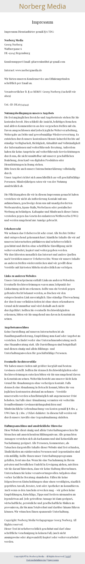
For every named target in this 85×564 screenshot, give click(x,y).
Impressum (53, 560)
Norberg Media (42, 6)
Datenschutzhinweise (36, 560)
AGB (68, 556)
